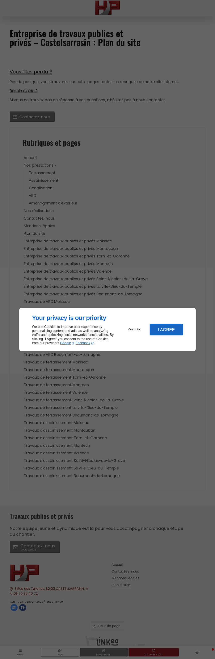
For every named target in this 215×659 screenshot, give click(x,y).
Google (65, 343)
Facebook (83, 343)
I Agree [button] (166, 329)
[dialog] (107, 329)
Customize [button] (134, 329)
